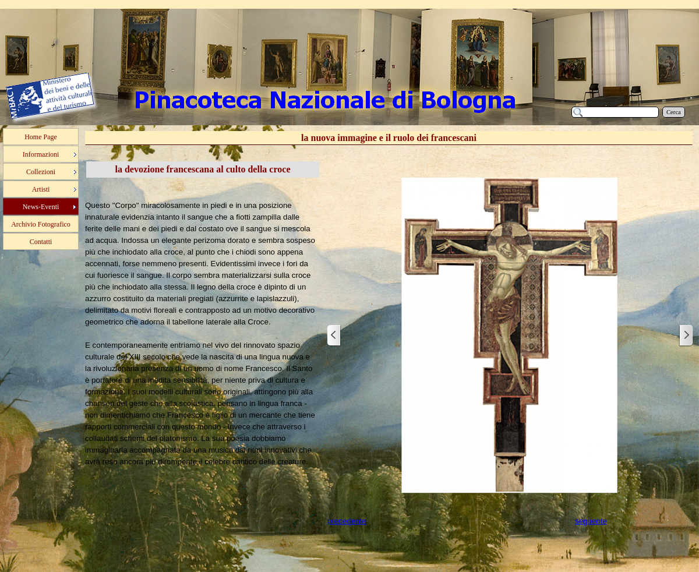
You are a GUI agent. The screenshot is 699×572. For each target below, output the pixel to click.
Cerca (673, 112)
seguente (591, 521)
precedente (346, 521)
